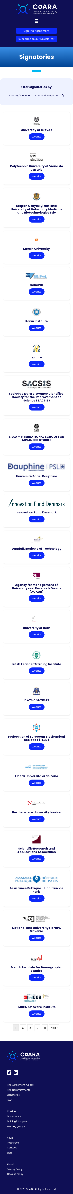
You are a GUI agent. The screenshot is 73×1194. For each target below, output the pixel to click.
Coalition (12, 1111)
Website (36, 136)
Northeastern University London (36, 812)
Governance (14, 1116)
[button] (63, 95)
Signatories (13, 1094)
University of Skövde (36, 130)
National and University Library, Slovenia (36, 929)
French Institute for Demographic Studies (36, 969)
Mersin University (36, 249)
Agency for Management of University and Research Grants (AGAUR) (36, 588)
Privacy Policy (14, 1169)
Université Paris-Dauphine (36, 476)
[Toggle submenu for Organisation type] (57, 96)
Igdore (36, 357)
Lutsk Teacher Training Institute (36, 664)
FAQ (9, 1099)
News (10, 1137)
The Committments (18, 1090)
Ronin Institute (36, 321)
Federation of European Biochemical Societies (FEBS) (36, 738)
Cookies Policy (15, 1174)
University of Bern (36, 628)
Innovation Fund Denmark (37, 512)
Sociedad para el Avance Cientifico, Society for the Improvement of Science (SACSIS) (36, 396)
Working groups (16, 1126)
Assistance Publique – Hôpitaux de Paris (36, 890)
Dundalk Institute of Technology (36, 549)
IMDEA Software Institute (37, 1007)
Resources (13, 1142)
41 (45, 1027)
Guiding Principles (17, 1121)
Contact (12, 1147)
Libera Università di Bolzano (36, 776)
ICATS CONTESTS (36, 700)
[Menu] (36, 21)
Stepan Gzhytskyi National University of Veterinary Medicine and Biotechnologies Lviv (36, 209)
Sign (9, 1152)
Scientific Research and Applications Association (36, 850)
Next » (54, 1027)
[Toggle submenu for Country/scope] (29, 96)
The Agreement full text (21, 1084)
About (10, 1164)
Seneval (36, 285)
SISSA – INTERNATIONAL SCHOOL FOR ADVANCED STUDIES (36, 438)
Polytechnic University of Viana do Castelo (36, 168)
